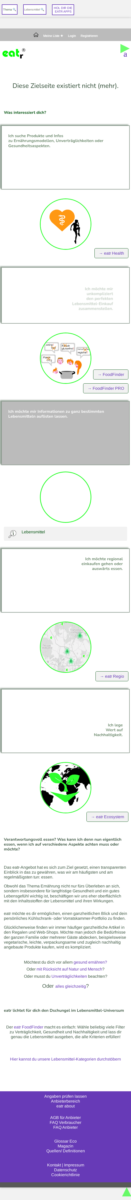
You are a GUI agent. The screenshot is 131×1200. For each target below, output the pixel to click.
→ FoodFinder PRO (106, 388)
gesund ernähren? (90, 962)
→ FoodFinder (111, 374)
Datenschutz (65, 1170)
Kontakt (54, 1165)
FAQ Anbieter (65, 1127)
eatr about (65, 1106)
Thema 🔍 (9, 9)
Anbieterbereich (65, 1101)
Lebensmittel (33, 532)
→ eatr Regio (112, 676)
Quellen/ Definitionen (65, 1151)
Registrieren (89, 36)
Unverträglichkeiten (69, 976)
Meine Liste (53, 36)
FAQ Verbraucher (65, 1122)
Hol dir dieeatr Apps (63, 9)
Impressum (74, 1165)
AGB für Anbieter (65, 1117)
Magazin (65, 1146)
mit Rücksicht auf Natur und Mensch (69, 969)
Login (72, 36)
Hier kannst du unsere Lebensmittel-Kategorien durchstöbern (65, 1059)
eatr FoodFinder (28, 1027)
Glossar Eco (65, 1141)
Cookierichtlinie (65, 1175)
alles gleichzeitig (70, 986)
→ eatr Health (111, 253)
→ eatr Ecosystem (107, 817)
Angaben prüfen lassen (65, 1096)
